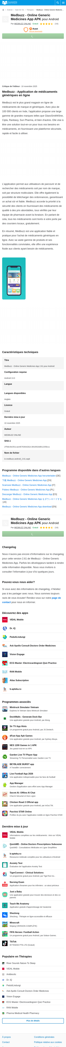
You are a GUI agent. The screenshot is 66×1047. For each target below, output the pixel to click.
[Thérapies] (30, 10)
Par (21, 24)
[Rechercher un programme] (57, 2)
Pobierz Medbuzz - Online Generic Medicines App (26, 490)
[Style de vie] (19, 10)
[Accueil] (3, 10)
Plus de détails (33, 1021)
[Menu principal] (63, 2)
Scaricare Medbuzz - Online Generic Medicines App (26, 485)
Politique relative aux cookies (48, 1042)
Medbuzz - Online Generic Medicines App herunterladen (29, 476)
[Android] (9, 10)
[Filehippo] (9, 2)
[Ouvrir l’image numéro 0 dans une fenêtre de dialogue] (14, 278)
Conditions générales (44, 1037)
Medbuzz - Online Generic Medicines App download (27, 506)
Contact (6, 1042)
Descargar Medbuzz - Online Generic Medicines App (27, 494)
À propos (6, 1037)
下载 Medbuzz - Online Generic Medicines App (24, 480)
